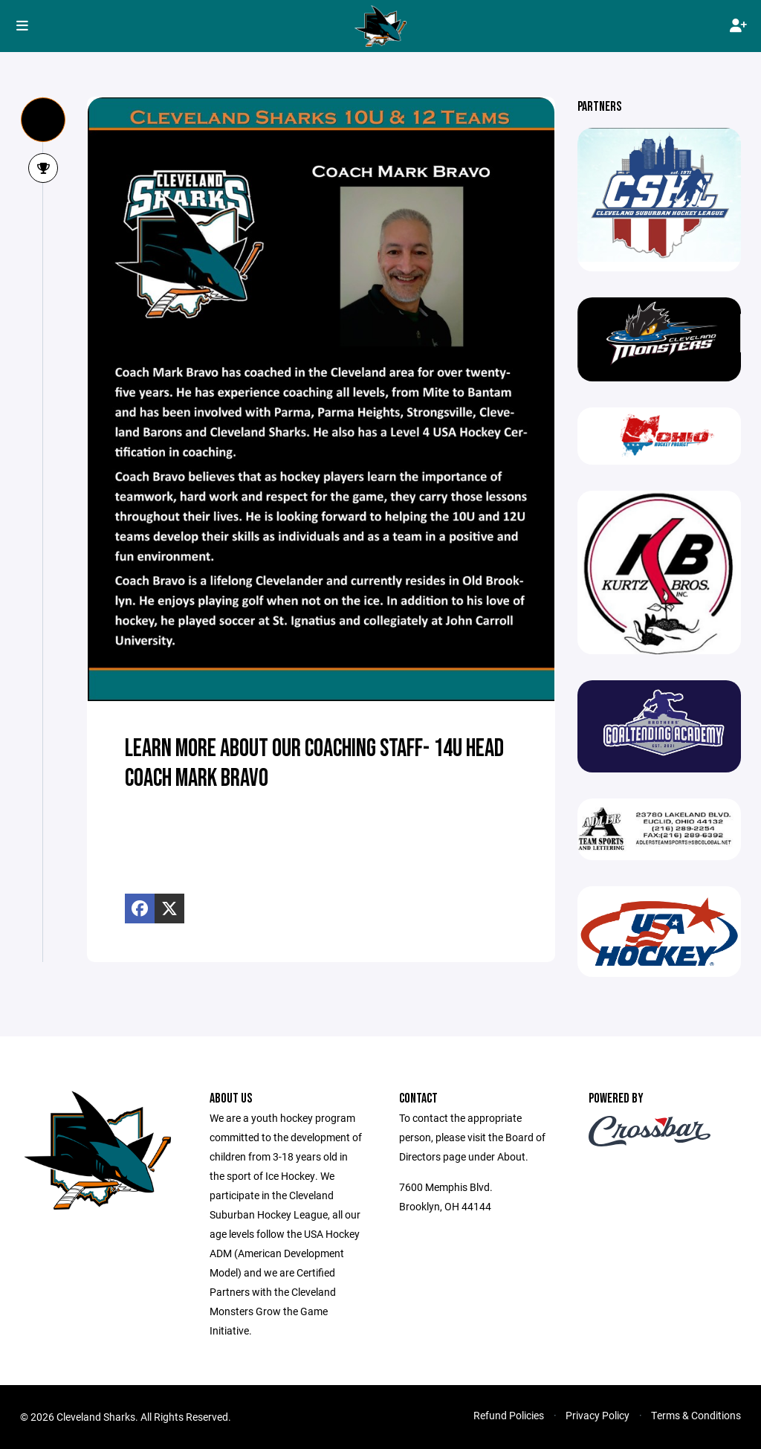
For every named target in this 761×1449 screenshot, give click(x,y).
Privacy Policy (597, 1415)
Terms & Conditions (696, 1415)
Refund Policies (508, 1415)
